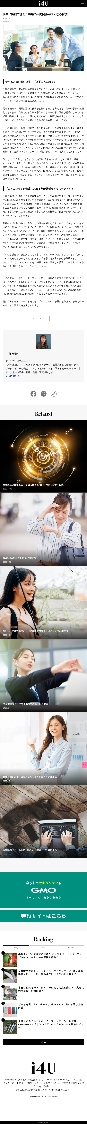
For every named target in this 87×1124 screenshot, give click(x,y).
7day (43, 948)
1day (16, 948)
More (43, 1042)
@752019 (14, 376)
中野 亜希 (6, 21)
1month (71, 948)
